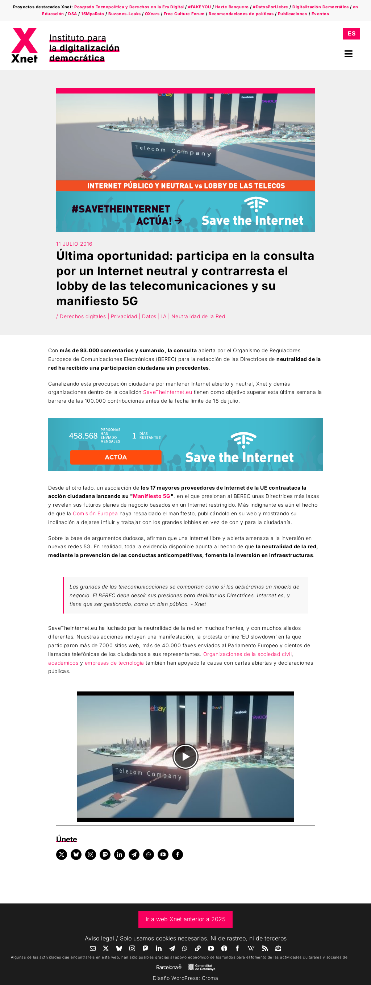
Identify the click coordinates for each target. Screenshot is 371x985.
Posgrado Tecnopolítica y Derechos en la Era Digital (129, 6)
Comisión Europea (95, 513)
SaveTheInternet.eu (167, 392)
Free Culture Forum (184, 13)
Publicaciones (293, 13)
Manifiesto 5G (152, 496)
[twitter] (61, 854)
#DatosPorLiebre (270, 6)
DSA (72, 13)
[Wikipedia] (251, 948)
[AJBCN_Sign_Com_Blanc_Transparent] (169, 966)
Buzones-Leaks (124, 13)
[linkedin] (119, 854)
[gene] (201, 965)
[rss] (265, 948)
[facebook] (177, 854)
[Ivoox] (224, 948)
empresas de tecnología (114, 663)
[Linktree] (198, 948)
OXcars (152, 13)
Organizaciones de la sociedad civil (247, 654)
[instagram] (90, 854)
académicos (63, 663)
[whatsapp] (148, 854)
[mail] (93, 948)
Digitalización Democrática (320, 6)
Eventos (320, 13)
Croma (210, 978)
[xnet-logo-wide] (65, 30)
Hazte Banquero (232, 6)
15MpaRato (92, 13)
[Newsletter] (278, 948)
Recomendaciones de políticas (241, 13)
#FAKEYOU (199, 6)
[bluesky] (76, 854)
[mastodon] (105, 854)
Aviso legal (99, 938)
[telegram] (134, 854)
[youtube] (163, 854)
